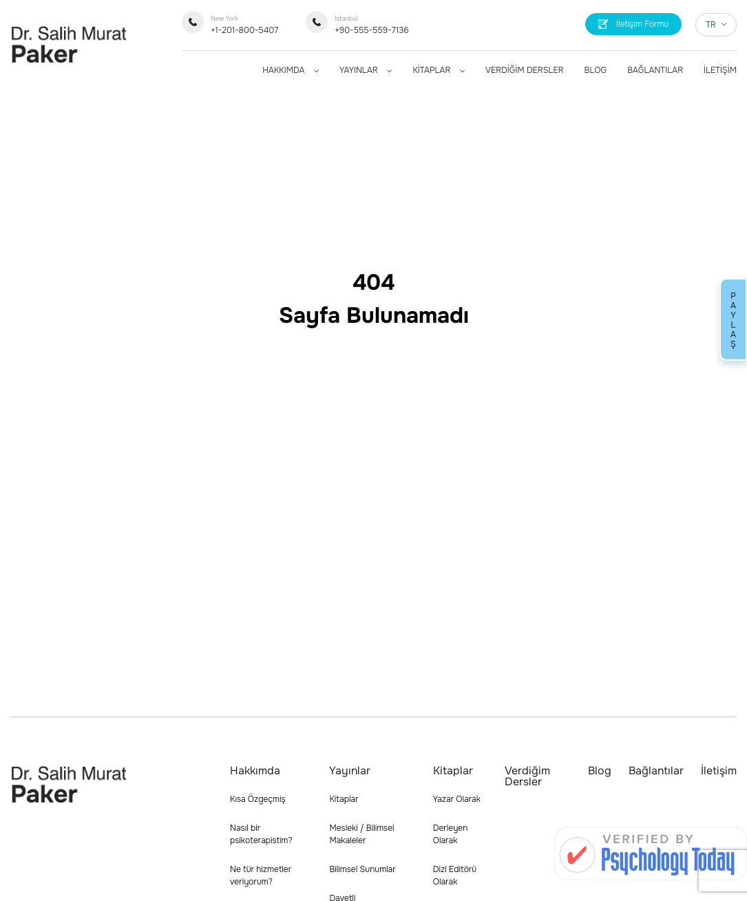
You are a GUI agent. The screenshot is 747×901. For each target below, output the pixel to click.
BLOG (596, 70)
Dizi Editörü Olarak (454, 875)
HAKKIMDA (290, 70)
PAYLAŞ (733, 319)
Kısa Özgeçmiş (258, 799)
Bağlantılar (656, 770)
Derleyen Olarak (450, 834)
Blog (599, 770)
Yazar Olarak (457, 799)
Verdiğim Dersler (527, 776)
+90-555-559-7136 (372, 25)
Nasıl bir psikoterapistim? (261, 834)
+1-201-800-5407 (244, 25)
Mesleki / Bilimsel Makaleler (361, 834)
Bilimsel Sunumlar (362, 869)
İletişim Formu (633, 24)
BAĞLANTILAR (655, 70)
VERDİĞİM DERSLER (524, 70)
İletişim (719, 770)
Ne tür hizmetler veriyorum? (260, 875)
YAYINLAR (365, 70)
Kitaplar (343, 799)
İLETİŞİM (720, 70)
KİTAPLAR (438, 70)
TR (716, 24)
